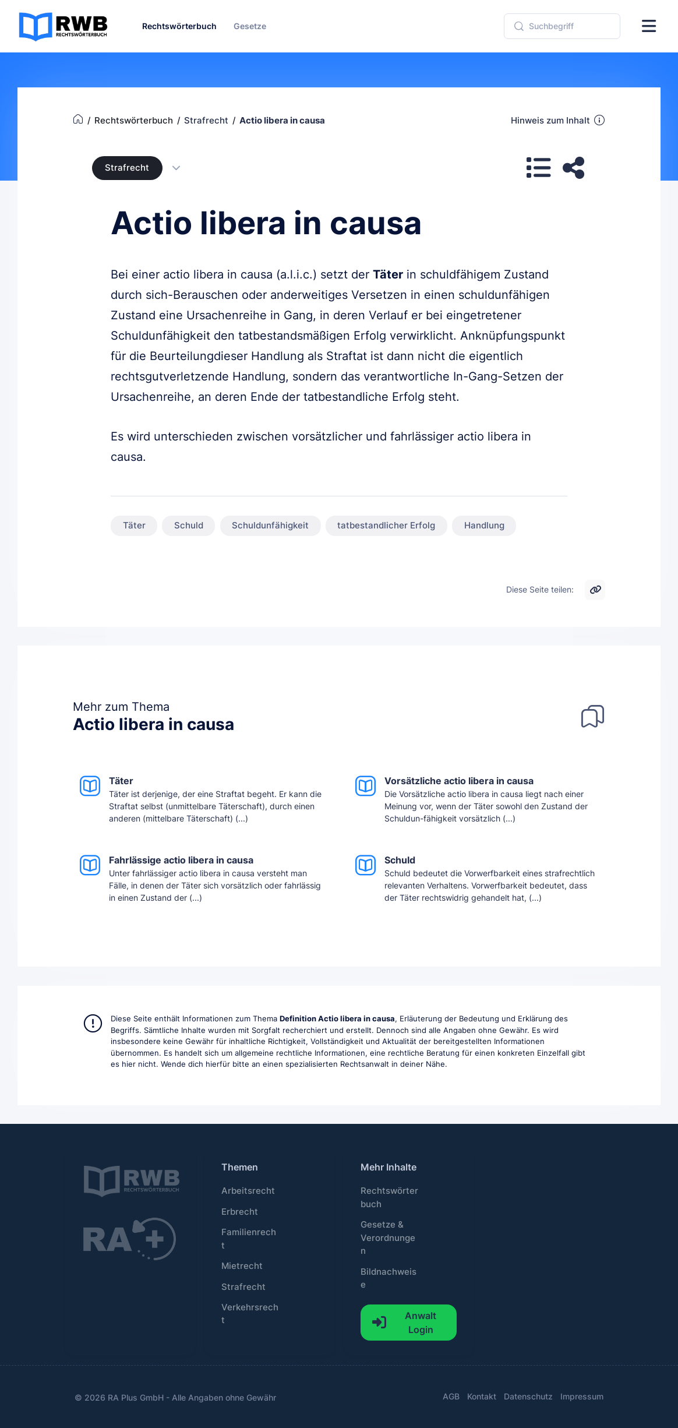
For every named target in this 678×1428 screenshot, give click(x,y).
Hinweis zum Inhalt (558, 120)
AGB (451, 1396)
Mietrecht (242, 1266)
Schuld (188, 525)
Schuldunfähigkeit (270, 525)
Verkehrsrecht (249, 1313)
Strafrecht (127, 168)
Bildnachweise (388, 1278)
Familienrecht (248, 1238)
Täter (388, 274)
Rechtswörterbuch (389, 1197)
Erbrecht (239, 1212)
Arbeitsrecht (248, 1191)
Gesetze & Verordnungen (388, 1237)
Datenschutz (528, 1396)
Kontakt (481, 1396)
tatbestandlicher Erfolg (386, 525)
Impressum (581, 1396)
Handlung (484, 525)
